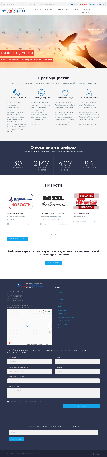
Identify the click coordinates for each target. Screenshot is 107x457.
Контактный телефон (19, 367)
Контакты (61, 328)
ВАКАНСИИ (86, 12)
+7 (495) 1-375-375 (16, 296)
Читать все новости (18, 239)
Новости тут (95, 4)
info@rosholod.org (12, 4)
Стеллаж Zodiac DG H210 (52, 213)
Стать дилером (53, 263)
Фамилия (13, 357)
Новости (61, 296)
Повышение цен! (15, 213)
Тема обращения (16, 377)
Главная (60, 292)
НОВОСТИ (48, 9)
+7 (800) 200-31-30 (30, 4)
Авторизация (62, 324)
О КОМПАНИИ (35, 9)
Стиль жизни (62, 310)
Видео (74, 4)
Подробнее (29, 224)
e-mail (59, 367)
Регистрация (62, 314)
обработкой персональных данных (32, 402)
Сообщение (14, 386)
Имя (58, 357)
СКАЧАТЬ (59, 9)
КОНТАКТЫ (86, 9)
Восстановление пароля (66, 317)
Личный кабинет (49, 4)
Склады (60, 299)
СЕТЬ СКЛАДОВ (72, 9)
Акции (83, 4)
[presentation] (22, 407)
